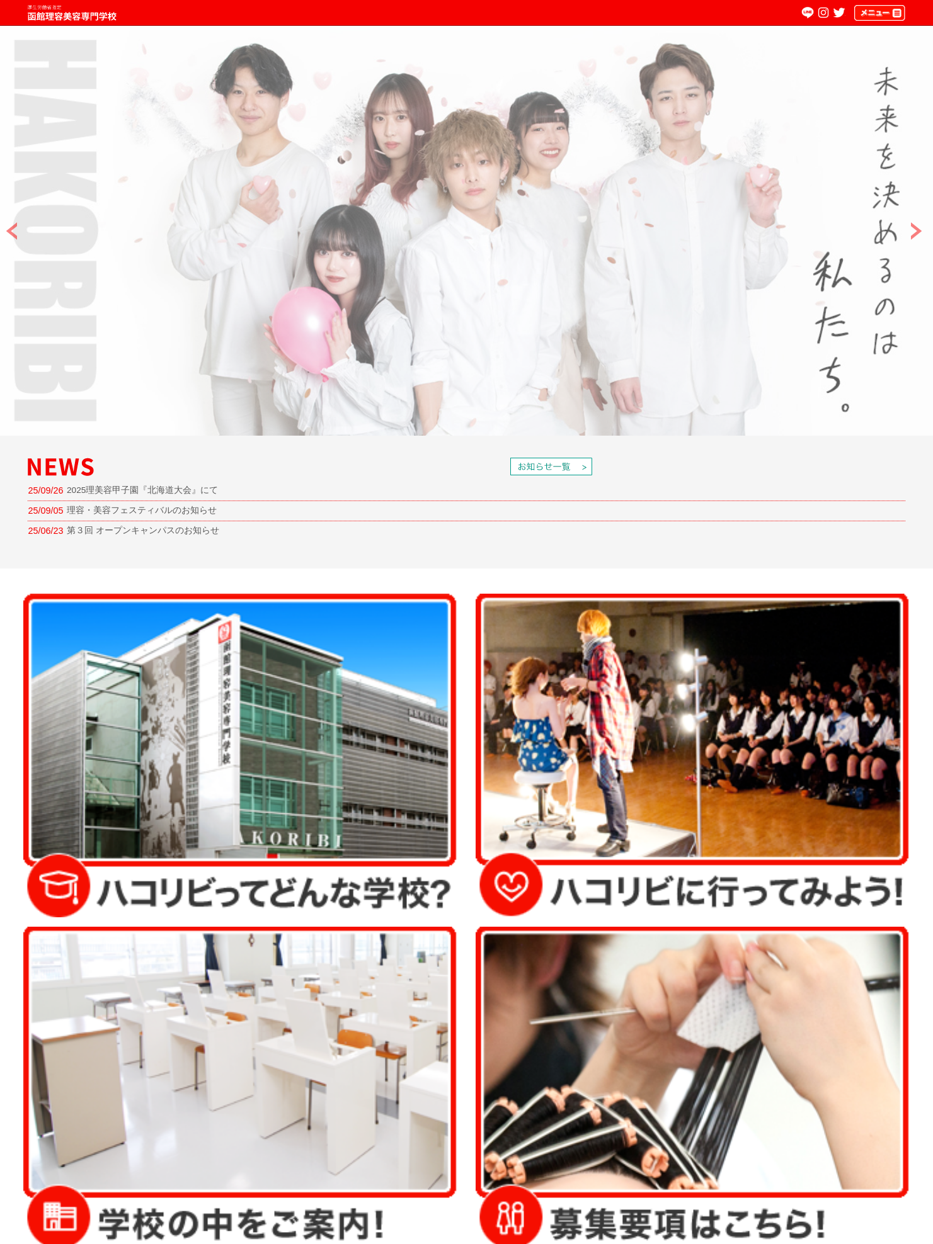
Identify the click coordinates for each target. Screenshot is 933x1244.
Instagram (823, 12)
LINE (807, 12)
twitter (839, 12)
